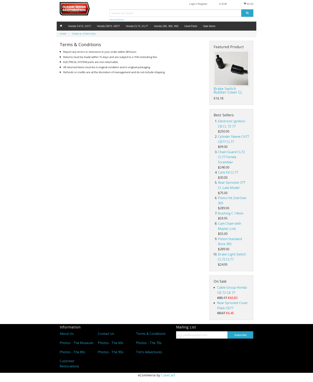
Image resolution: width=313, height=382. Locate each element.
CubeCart (168, 375)
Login (192, 3)
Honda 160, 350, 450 (166, 26)
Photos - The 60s (110, 343)
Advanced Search (117, 19)
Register (202, 3)
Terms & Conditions (151, 333)
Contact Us (106, 333)
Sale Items (209, 26)
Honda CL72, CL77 (137, 26)
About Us (67, 333)
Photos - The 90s (110, 352)
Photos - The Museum (76, 343)
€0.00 (248, 3)
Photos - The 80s (72, 352)
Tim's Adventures (149, 352)
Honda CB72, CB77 (108, 26)
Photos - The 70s (148, 343)
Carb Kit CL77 (228, 172)
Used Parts (190, 26)
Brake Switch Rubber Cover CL (228, 90)
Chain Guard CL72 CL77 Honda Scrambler (231, 157)
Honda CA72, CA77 (79, 26)
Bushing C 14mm (230, 213)
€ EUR (223, 3)
